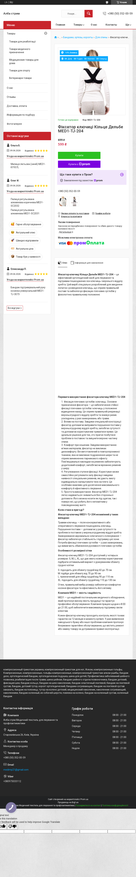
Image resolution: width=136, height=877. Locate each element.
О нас (94, 24)
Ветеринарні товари (20, 78)
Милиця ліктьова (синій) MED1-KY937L (28, 166)
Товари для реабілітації (22, 41)
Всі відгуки (14, 308)
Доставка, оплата (17, 106)
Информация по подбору (21, 114)
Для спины (101, 37)
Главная (60, 24)
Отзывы (11, 97)
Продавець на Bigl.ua (68, 802)
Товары (78, 24)
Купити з (79, 164)
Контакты (111, 24)
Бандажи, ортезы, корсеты (78, 37)
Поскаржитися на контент (88, 805)
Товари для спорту (19, 70)
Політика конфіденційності (115, 805)
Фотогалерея (14, 123)
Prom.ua (84, 799)
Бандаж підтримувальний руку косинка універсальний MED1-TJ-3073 (28, 290)
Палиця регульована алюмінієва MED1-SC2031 (25, 212)
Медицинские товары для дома (23, 61)
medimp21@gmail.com (16, 769)
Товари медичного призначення (19, 51)
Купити (79, 155)
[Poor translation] (12, 827)
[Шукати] (88, 13)
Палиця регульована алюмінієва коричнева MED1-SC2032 (27, 202)
